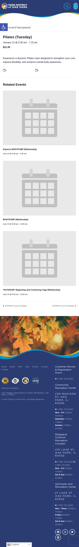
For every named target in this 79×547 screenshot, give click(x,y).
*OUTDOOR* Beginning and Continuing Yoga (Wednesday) (31, 290)
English (13, 544)
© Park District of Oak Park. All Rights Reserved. (22, 399)
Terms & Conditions (9, 388)
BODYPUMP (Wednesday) (15, 219)
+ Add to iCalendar (48, 70)
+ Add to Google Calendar (20, 70)
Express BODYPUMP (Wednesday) (20, 149)
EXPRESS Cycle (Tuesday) (16, 306)
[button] (4, 27)
